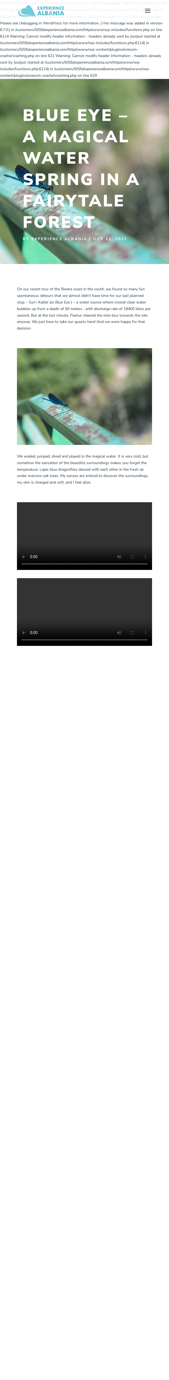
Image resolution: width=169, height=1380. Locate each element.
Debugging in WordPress (40, 23)
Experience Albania (59, 239)
